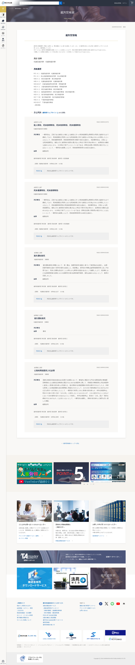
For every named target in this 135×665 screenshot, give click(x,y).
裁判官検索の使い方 (49, 624)
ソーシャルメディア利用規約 (62, 645)
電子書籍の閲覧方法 (23, 617)
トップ (11, 8)
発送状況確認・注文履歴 (24, 613)
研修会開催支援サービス (63, 541)
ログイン (125, 3)
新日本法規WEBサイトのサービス (53, 603)
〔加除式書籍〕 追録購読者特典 (52, 610)
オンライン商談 (23, 538)
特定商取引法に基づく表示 (79, 645)
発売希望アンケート (98, 536)
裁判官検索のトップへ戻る (71, 443)
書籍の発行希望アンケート (87, 605)
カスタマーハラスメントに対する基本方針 (99, 645)
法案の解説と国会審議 (49, 617)
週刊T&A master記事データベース (53, 620)
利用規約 (19, 645)
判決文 (39, 171)
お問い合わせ (84, 610)
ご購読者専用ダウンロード (51, 608)
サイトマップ (27, 647)
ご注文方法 (20, 610)
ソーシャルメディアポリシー (45, 645)
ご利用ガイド (21, 603)
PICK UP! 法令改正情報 (50, 615)
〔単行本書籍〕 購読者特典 (51, 613)
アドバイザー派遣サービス (87, 608)
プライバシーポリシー (29, 645)
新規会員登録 (117, 3)
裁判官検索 (18, 8)
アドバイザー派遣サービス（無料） (29, 536)
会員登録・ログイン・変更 (25, 608)
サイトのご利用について (24, 620)
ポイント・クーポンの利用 (25, 615)
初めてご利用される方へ (24, 605)
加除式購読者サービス (49, 605)
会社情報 (19, 647)
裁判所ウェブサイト (51, 112)
